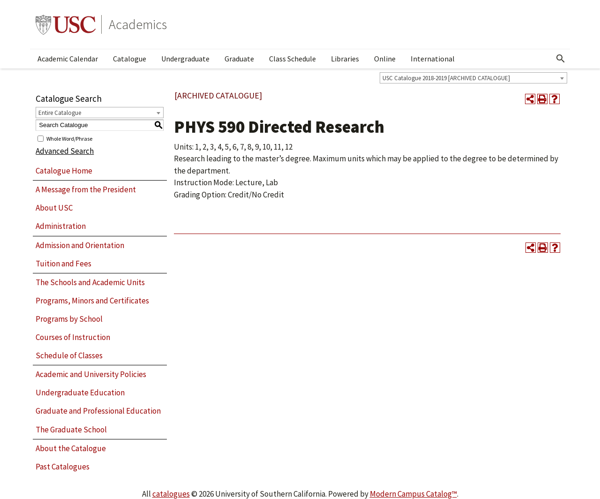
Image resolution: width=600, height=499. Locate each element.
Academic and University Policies (91, 374)
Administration (61, 226)
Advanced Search (65, 151)
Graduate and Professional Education (98, 411)
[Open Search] (560, 58)
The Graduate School (71, 429)
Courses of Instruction (73, 337)
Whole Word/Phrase (69, 138)
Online (385, 58)
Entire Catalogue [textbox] (59, 113)
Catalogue (129, 58)
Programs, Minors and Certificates (92, 300)
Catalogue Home (64, 171)
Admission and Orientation (80, 245)
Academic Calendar (68, 58)
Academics (138, 24)
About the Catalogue (71, 448)
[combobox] (473, 77)
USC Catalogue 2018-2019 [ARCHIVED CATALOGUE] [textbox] (446, 78)
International (433, 58)
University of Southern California (66, 24)
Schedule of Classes (69, 355)
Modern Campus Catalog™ (413, 494)
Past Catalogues (63, 466)
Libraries (345, 58)
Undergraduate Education (80, 392)
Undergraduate (185, 58)
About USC (54, 208)
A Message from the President (86, 189)
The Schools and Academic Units (90, 282)
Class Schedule (292, 58)
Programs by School (69, 319)
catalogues (171, 494)
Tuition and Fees (63, 263)
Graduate (239, 58)
